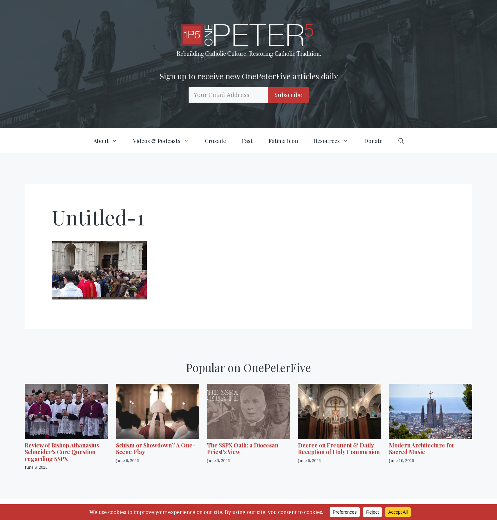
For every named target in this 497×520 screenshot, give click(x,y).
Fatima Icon (283, 140)
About (109, 140)
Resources (335, 140)
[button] (401, 140)
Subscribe (288, 95)
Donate (373, 140)
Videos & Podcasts (165, 140)
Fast (247, 140)
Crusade (215, 140)
